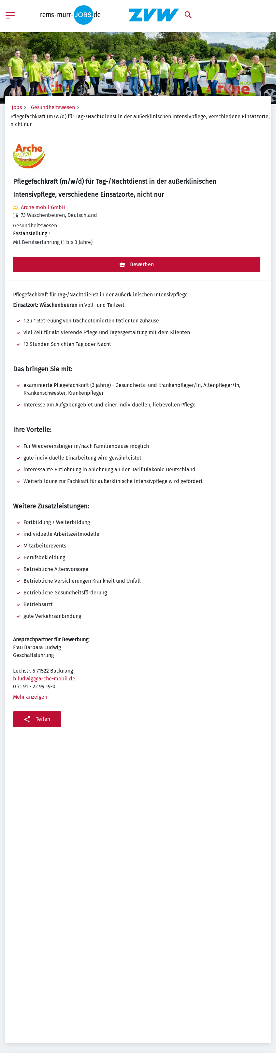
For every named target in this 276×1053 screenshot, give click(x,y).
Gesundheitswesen (53, 107)
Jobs (17, 107)
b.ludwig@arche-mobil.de (44, 679)
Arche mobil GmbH (43, 207)
